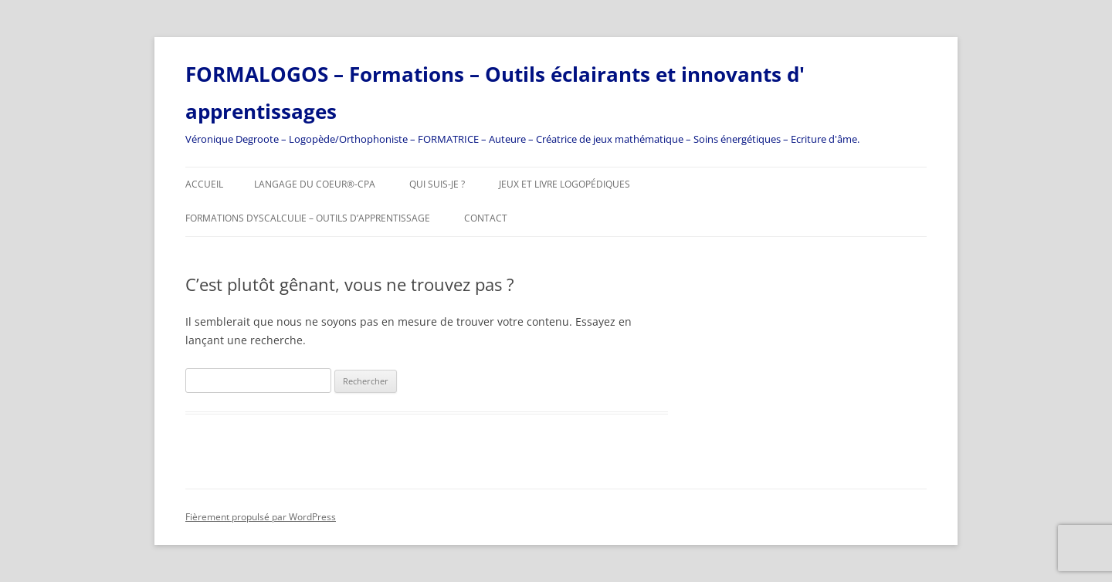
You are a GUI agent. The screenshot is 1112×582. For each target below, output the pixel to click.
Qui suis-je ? (437, 184)
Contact (485, 218)
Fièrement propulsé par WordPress (260, 516)
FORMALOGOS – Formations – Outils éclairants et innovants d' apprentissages (495, 92)
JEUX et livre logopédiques (564, 184)
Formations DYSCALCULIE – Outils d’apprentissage (307, 218)
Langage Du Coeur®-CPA (314, 184)
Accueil (204, 184)
